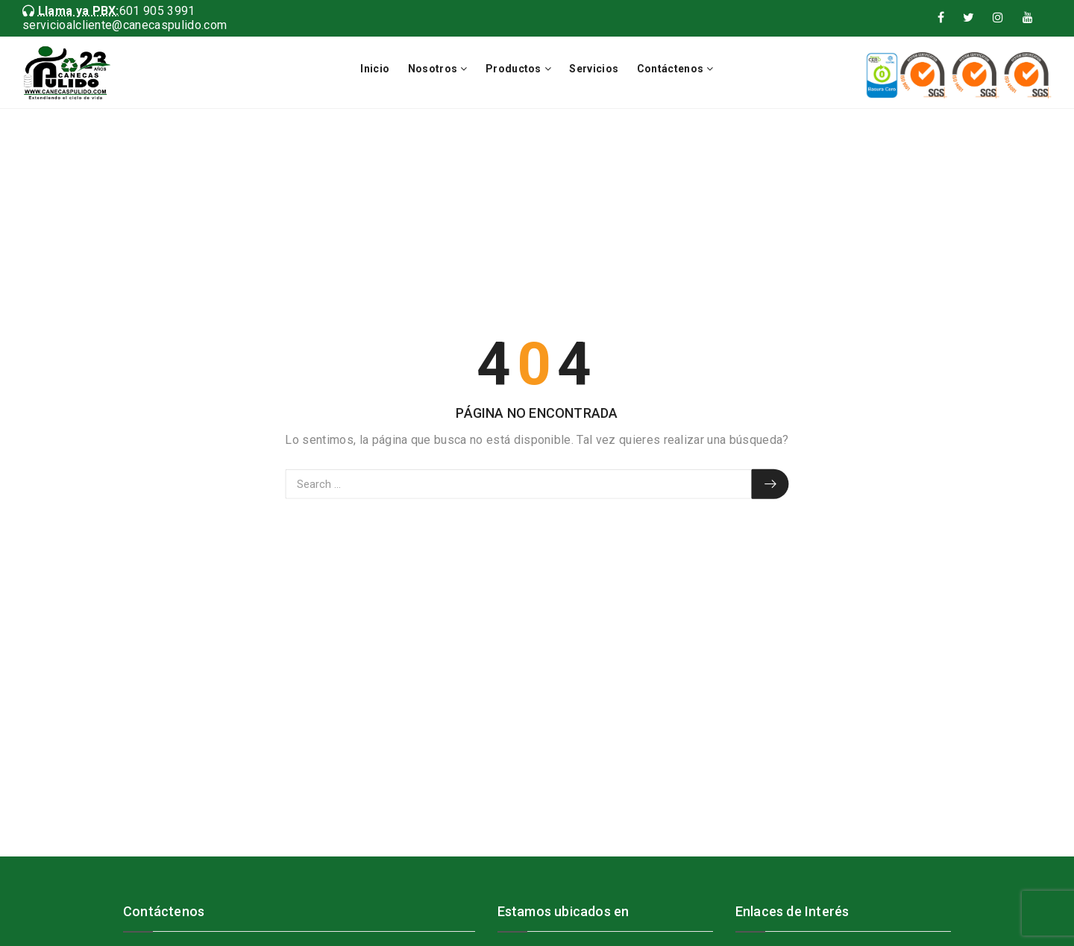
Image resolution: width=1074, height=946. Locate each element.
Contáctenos (670, 69)
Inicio (374, 69)
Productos (513, 69)
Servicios (593, 69)
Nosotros (433, 69)
